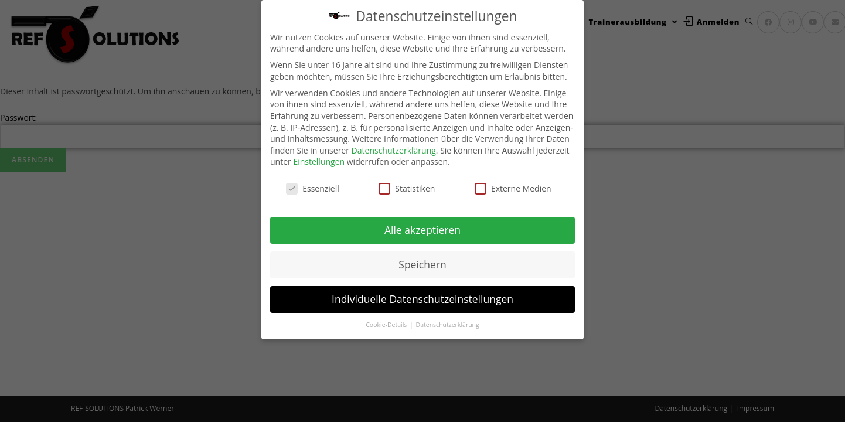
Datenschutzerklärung (394, 149)
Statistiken (407, 187)
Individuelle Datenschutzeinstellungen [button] (422, 298)
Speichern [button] (422, 264)
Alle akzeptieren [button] (422, 229)
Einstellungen (319, 161)
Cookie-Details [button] (387, 324)
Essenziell (312, 187)
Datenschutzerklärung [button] (447, 324)
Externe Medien (513, 187)
